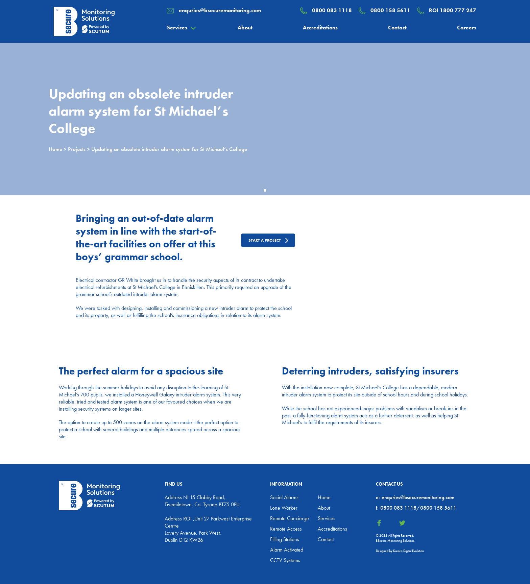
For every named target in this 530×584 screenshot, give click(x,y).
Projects (77, 149)
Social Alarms (284, 497)
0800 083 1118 (332, 10)
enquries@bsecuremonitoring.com (220, 10)
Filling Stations (284, 539)
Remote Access (286, 528)
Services (177, 27)
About (245, 27)
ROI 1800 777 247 (452, 10)
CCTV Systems (285, 560)
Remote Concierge (289, 518)
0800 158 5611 (390, 10)
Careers (466, 27)
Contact (397, 27)
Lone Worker (283, 507)
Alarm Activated (286, 549)
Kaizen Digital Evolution (408, 551)
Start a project (264, 240)
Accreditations (320, 27)
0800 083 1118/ (398, 507)
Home (55, 149)
